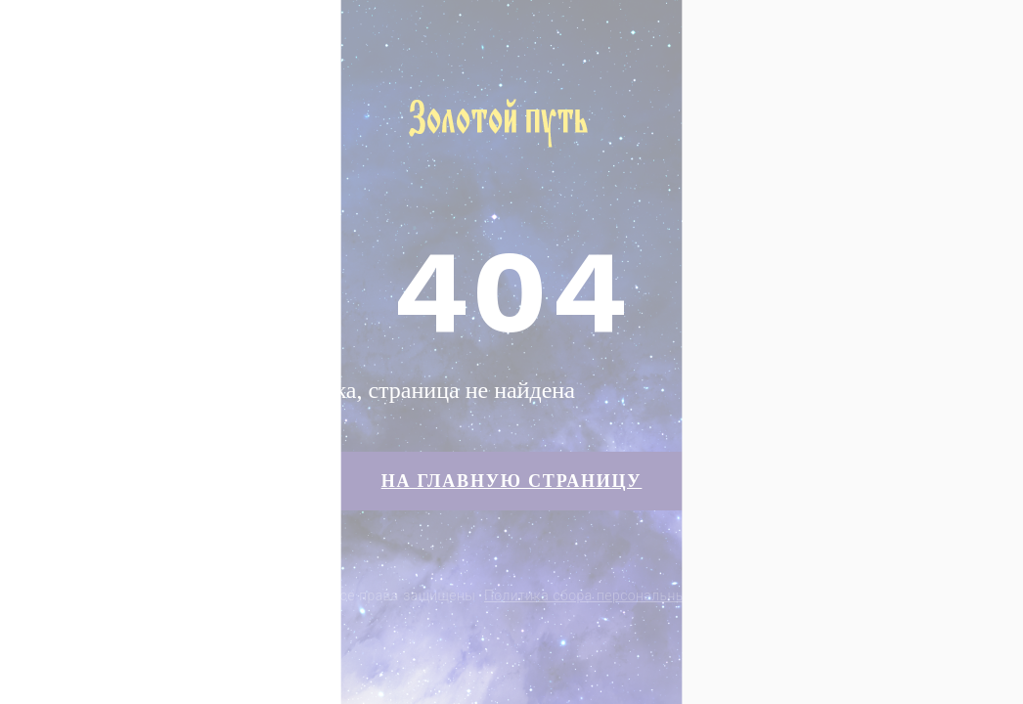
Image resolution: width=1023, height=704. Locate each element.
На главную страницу (512, 481)
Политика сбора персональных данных (615, 595)
